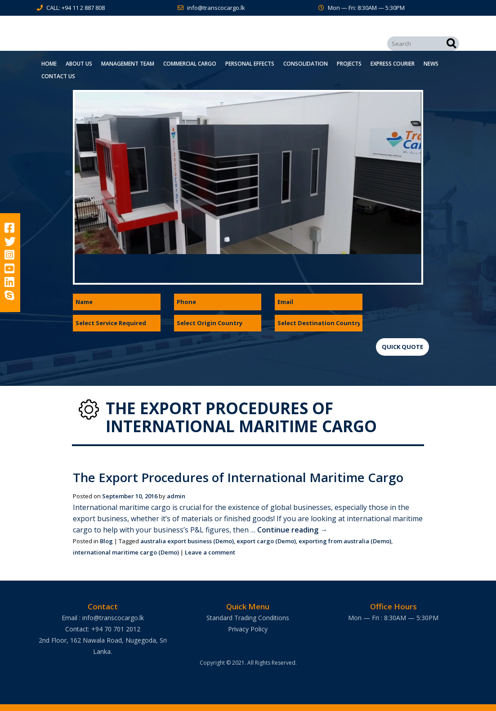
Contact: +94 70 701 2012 (102, 629)
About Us (79, 63)
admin (176, 496)
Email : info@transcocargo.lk (103, 617)
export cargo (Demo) (266, 541)
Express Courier (393, 63)
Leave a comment (210, 552)
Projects (349, 63)
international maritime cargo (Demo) (126, 552)
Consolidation (305, 63)
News (431, 63)
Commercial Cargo (189, 63)
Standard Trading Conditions (247, 617)
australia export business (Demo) (187, 541)
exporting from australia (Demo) (345, 541)
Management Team (127, 63)
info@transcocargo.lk (216, 8)
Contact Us (58, 76)
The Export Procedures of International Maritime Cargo (241, 477)
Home (49, 63)
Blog (106, 541)
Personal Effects (249, 63)
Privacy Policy (248, 629)
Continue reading (292, 530)
